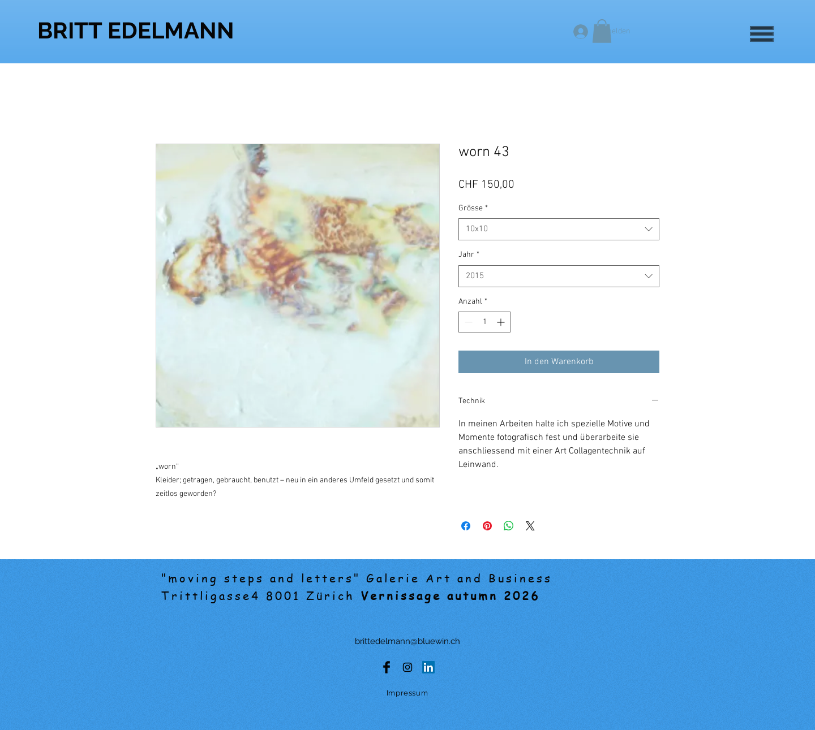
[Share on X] (530, 526)
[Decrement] (467, 322)
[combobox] (558, 229)
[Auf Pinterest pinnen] (487, 526)
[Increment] (502, 322)
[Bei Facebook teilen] (466, 526)
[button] (762, 34)
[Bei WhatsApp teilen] (509, 526)
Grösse (473, 208)
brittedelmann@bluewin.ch (407, 641)
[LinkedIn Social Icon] (428, 667)
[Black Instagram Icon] (407, 667)
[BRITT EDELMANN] (135, 30)
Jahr (468, 255)
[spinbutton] (484, 322)
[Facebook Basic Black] (386, 667)
